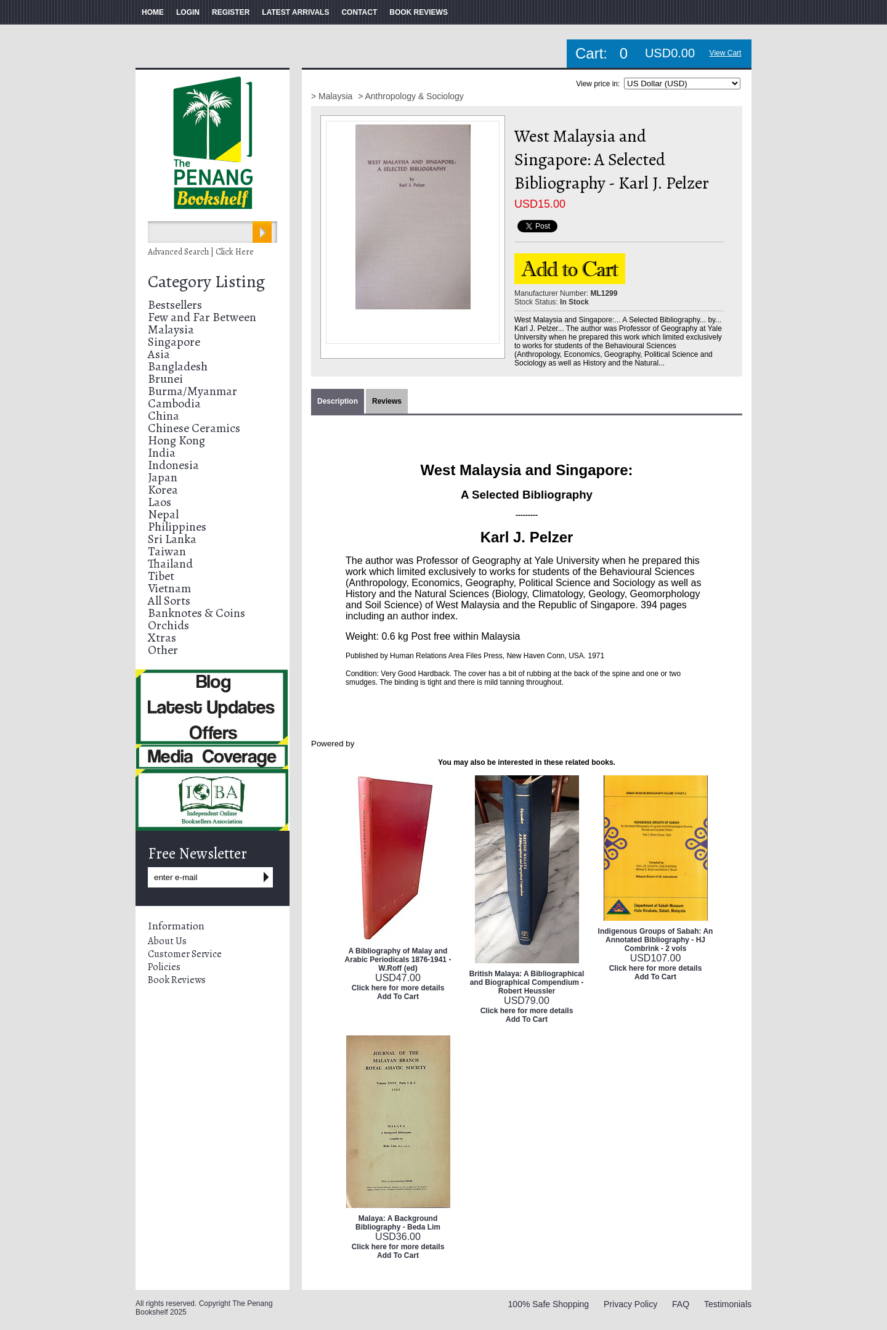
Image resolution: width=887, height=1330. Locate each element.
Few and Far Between (202, 317)
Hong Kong (176, 440)
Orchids (168, 625)
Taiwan (167, 551)
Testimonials (727, 1304)
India (162, 452)
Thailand (170, 563)
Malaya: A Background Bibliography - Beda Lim (397, 1222)
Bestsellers (175, 304)
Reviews (387, 401)
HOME (153, 12)
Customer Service (185, 954)
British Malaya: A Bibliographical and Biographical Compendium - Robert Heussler (526, 982)
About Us (167, 941)
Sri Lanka (172, 539)
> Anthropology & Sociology (411, 96)
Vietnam (169, 588)
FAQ (680, 1304)
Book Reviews (177, 980)
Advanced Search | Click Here (201, 252)
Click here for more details (398, 988)
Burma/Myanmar (192, 391)
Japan (162, 477)
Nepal (163, 514)
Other (163, 650)
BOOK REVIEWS (418, 12)
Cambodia (174, 403)
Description (337, 401)
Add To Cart (398, 996)
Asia (159, 354)
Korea (163, 489)
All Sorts (169, 600)
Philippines (177, 526)
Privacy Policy (630, 1304)
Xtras (162, 637)
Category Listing (206, 281)
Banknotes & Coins (196, 613)
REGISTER (230, 12)
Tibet (161, 576)
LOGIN (188, 12)
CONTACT (359, 12)
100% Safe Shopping (548, 1304)
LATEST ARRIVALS (295, 12)
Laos (159, 502)
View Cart (726, 53)
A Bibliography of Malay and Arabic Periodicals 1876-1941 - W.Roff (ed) (398, 960)
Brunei (165, 378)
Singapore (174, 341)
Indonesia (173, 465)
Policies (164, 967)
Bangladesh (178, 366)
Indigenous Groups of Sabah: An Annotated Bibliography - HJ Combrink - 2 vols (655, 940)
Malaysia (171, 329)
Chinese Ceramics (194, 428)
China (163, 415)
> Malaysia (333, 96)
